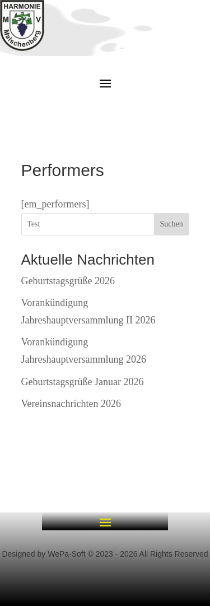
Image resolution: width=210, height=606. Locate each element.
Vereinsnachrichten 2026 (71, 403)
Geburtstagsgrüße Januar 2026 (82, 381)
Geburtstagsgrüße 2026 (68, 280)
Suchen (171, 224)
